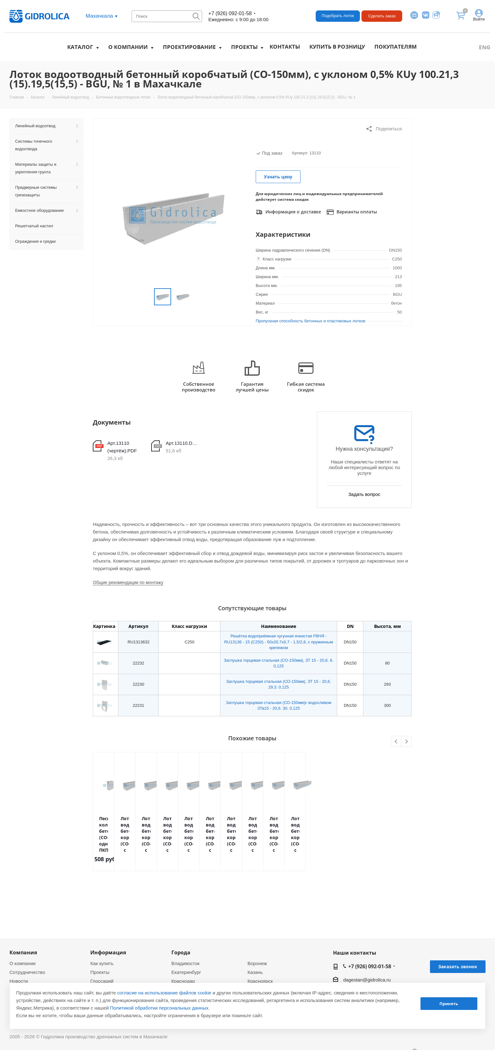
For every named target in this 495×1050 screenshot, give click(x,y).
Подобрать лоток (338, 15)
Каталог (80, 47)
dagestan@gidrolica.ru (367, 979)
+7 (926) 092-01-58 (230, 13)
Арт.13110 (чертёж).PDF (122, 446)
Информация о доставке (288, 212)
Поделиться (384, 128)
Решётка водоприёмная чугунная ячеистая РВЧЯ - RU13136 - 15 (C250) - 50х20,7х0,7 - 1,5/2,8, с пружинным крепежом (278, 642)
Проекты (244, 47)
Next (406, 741)
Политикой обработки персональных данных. (160, 1008)
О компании (128, 47)
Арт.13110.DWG (183, 443)
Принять (448, 1003)
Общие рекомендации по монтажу (128, 582)
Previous (396, 741)
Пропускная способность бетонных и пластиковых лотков (310, 321)
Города (180, 952)
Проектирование (189, 47)
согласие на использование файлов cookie (164, 992)
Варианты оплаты (352, 212)
